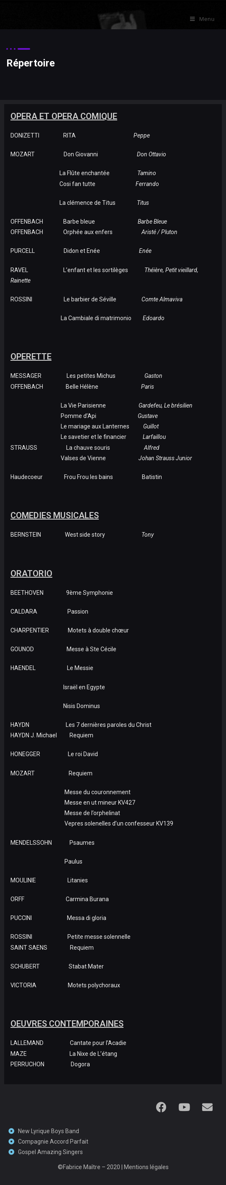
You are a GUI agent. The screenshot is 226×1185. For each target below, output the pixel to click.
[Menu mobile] (202, 19)
